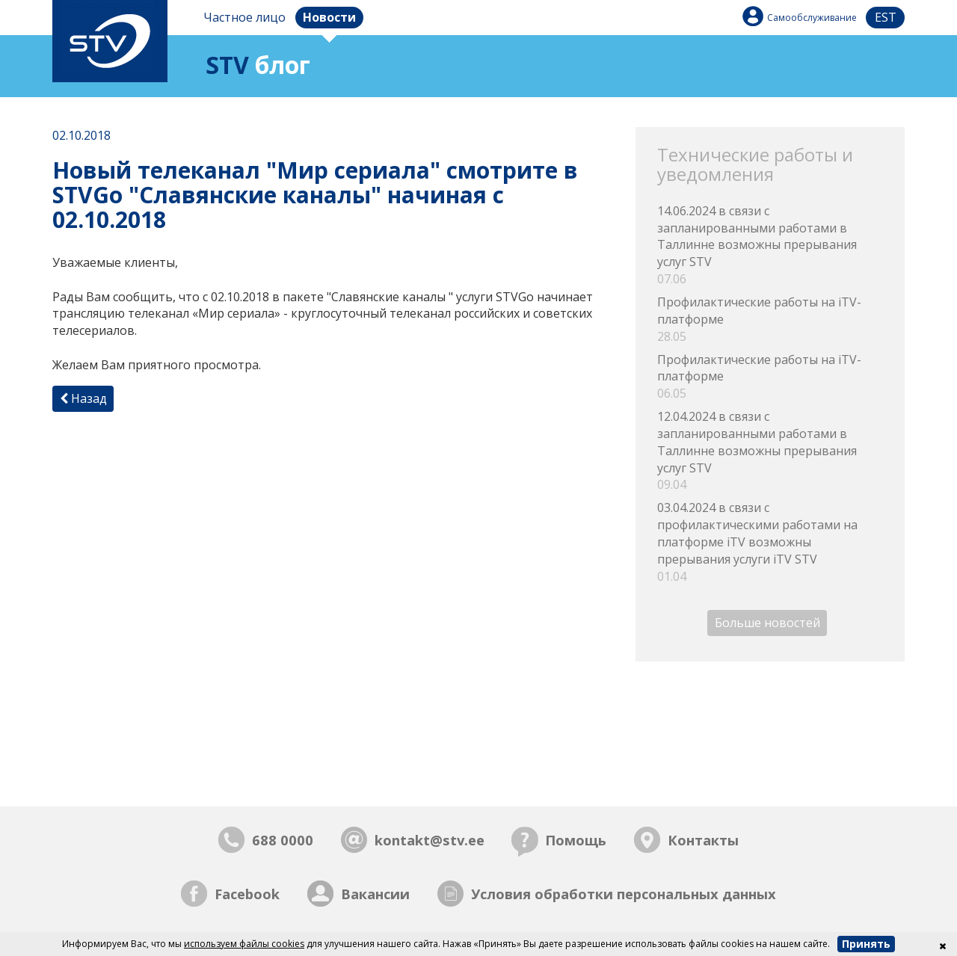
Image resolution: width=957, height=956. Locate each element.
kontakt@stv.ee (429, 839)
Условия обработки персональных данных (623, 893)
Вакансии (375, 893)
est (885, 17)
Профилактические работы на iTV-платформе (770, 319)
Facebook (247, 893)
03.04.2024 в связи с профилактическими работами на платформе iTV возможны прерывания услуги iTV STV (770, 542)
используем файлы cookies (244, 943)
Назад (83, 398)
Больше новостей (767, 623)
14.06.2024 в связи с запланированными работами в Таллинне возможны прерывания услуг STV (770, 245)
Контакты (703, 839)
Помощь (575, 839)
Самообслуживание (812, 17)
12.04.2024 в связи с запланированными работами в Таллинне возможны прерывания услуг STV (770, 450)
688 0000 (282, 839)
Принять (866, 944)
